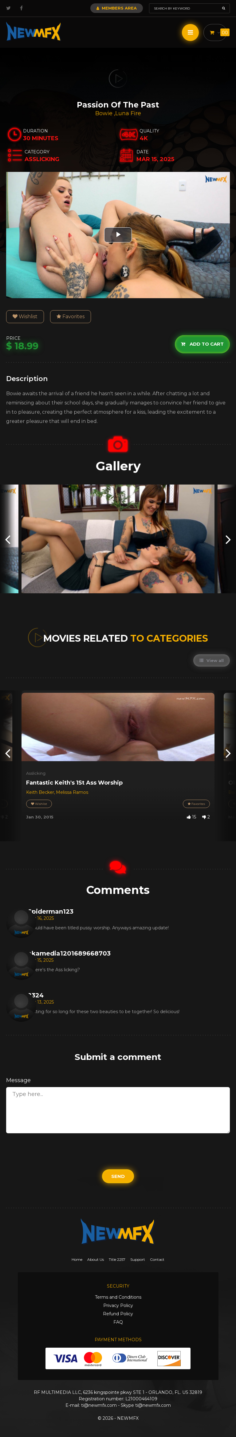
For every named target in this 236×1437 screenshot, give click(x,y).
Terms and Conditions (118, 1297)
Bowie (104, 113)
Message (18, 1080)
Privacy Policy (118, 1305)
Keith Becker (40, 792)
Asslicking (35, 773)
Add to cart (202, 344)
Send (118, 1176)
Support (137, 1259)
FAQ (118, 1322)
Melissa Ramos (72, 792)
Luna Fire (128, 113)
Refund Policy (118, 1314)
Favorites (71, 316)
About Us (95, 1259)
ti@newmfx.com (99, 1405)
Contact (157, 1259)
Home (77, 1259)
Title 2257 (117, 1259)
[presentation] (7, 538)
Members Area (116, 8)
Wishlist (25, 316)
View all (211, 660)
